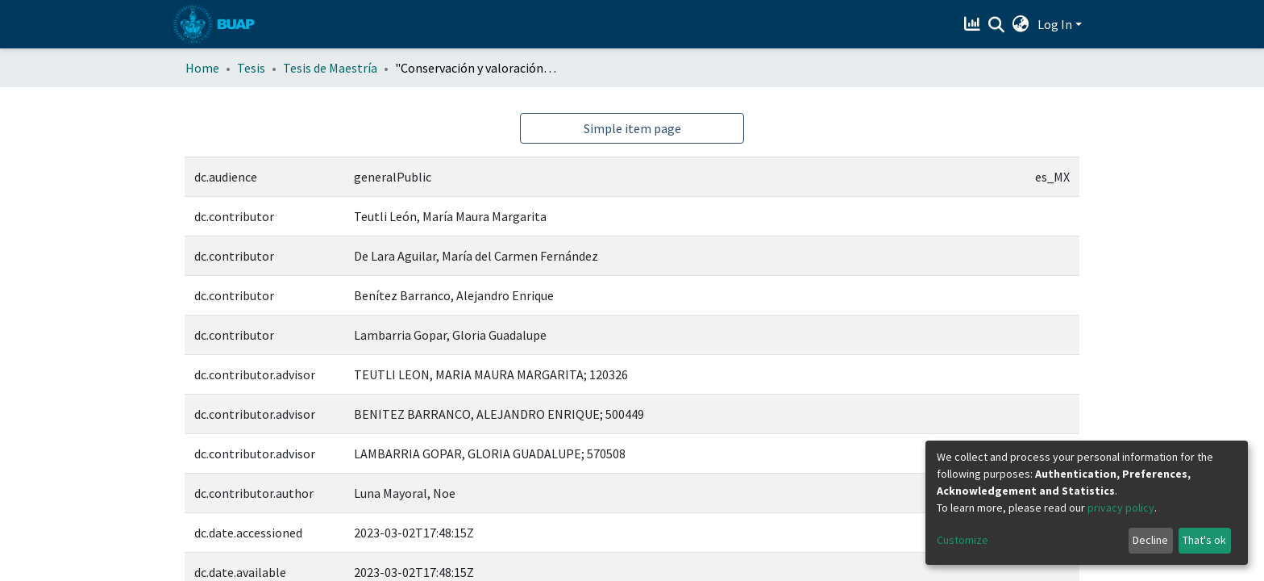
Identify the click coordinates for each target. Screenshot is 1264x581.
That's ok (1204, 540)
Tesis (251, 68)
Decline (1150, 540)
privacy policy (1120, 507)
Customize (962, 540)
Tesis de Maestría (330, 68)
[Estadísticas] (974, 24)
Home (202, 68)
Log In (1054, 24)
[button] (1021, 24)
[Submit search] (997, 25)
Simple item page (632, 128)
